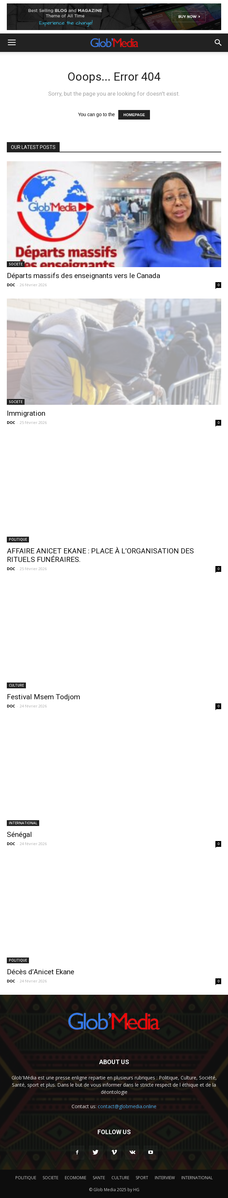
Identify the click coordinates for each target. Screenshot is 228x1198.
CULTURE (16, 685)
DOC (11, 284)
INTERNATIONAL (23, 823)
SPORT (142, 1178)
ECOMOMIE (75, 1178)
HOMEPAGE (134, 115)
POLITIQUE (18, 539)
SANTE (99, 1178)
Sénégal (19, 834)
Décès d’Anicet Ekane (40, 972)
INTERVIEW (165, 1178)
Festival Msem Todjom (43, 697)
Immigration (26, 413)
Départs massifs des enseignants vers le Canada (83, 276)
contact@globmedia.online (127, 1106)
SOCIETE (15, 264)
